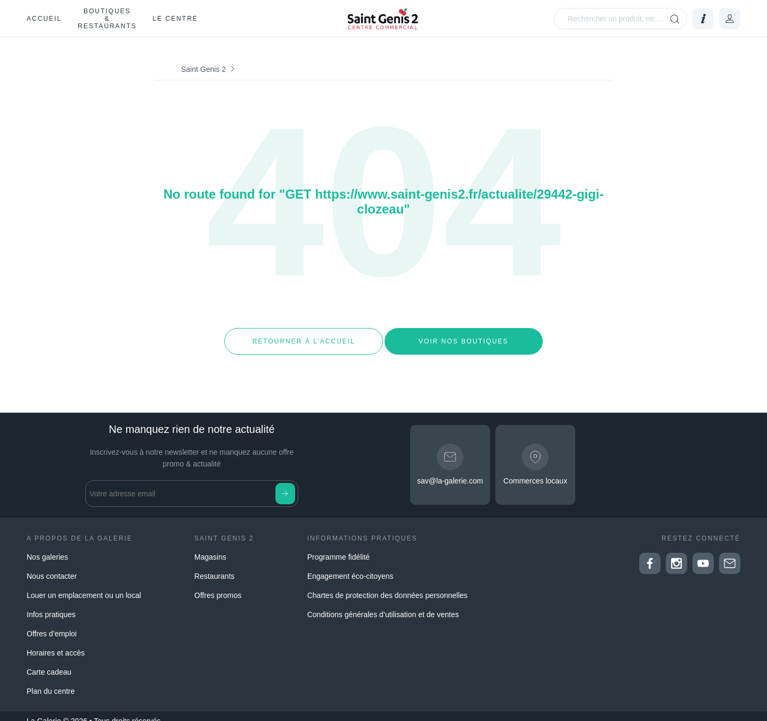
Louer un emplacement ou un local (84, 585)
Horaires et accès (56, 643)
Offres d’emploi (52, 624)
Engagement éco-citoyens (350, 566)
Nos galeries (47, 547)
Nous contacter (52, 566)
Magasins (210, 547)
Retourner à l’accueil (303, 336)
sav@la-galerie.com (450, 472)
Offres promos (217, 585)
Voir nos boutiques (464, 336)
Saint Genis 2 (203, 69)
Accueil (44, 18)
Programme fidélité (338, 547)
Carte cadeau (49, 662)
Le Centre (175, 18)
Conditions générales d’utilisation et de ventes (383, 605)
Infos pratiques (51, 605)
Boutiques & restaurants (107, 18)
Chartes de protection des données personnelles (387, 585)
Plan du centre (51, 681)
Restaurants (214, 566)
